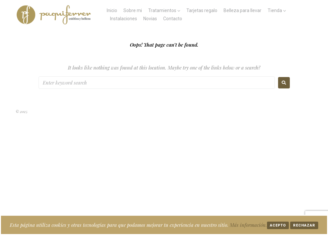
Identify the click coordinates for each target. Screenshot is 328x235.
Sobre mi (132, 10)
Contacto (172, 18)
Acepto (278, 225)
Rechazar (304, 225)
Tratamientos (162, 10)
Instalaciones (123, 18)
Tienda (275, 10)
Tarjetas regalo (201, 10)
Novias (150, 18)
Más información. (248, 225)
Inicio (112, 10)
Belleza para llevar (242, 10)
